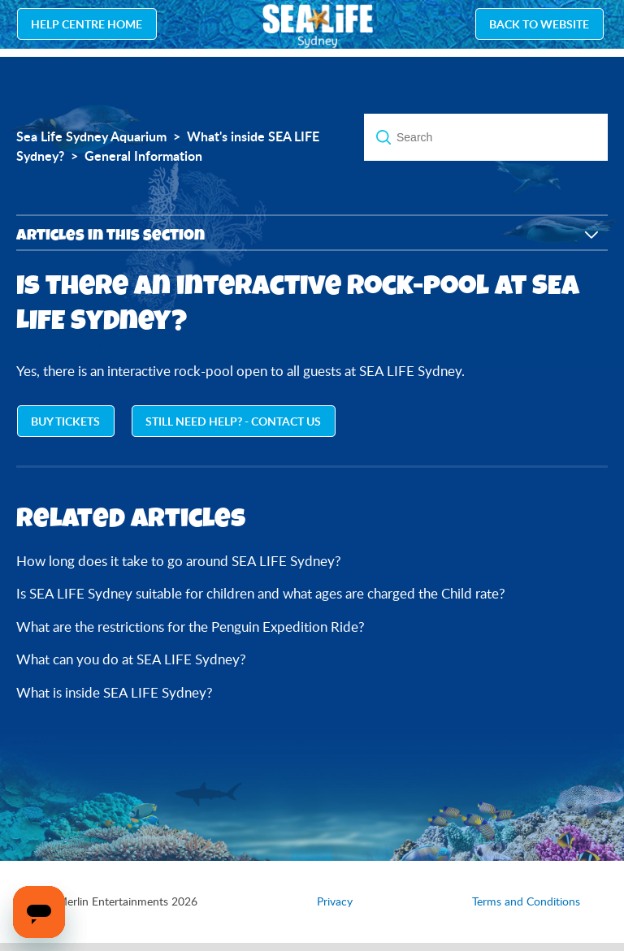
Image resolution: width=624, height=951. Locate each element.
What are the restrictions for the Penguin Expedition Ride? (190, 626)
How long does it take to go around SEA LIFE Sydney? (178, 560)
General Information (143, 156)
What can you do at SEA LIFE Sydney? (131, 659)
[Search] (486, 137)
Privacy (335, 901)
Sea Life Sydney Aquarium (91, 136)
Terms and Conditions (526, 901)
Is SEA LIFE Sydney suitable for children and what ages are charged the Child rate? (260, 593)
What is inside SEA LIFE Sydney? (114, 692)
